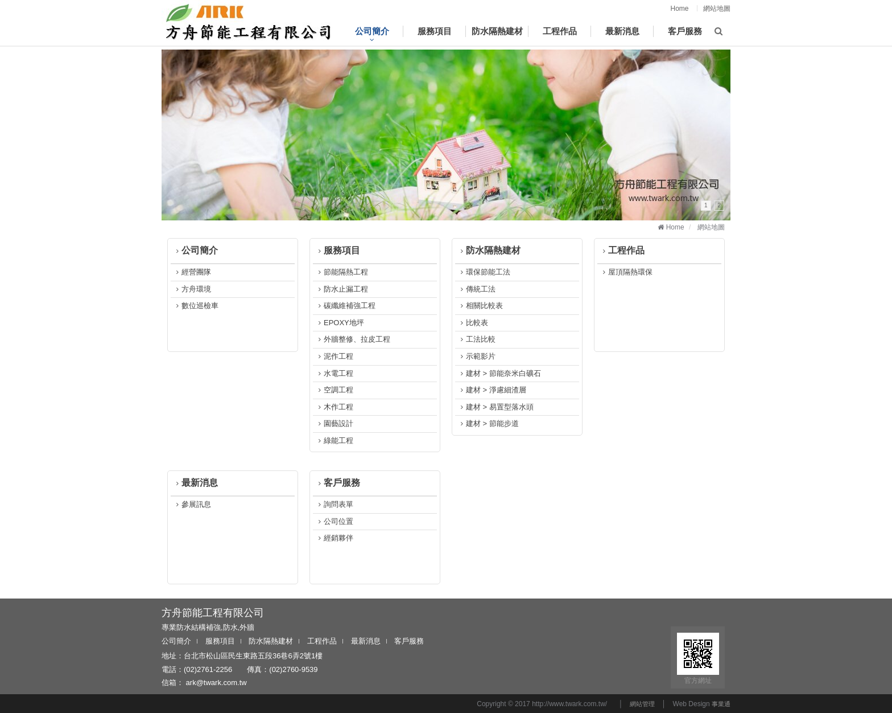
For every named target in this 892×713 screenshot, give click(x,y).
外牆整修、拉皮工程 (353, 339)
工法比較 (476, 339)
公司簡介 (196, 250)
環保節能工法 (484, 272)
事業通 (721, 703)
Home (680, 9)
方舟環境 (192, 289)
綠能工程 (334, 440)
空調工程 (334, 390)
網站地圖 (716, 9)
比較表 (473, 322)
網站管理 (642, 703)
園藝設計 (334, 423)
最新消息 (196, 482)
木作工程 (334, 407)
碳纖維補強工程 (345, 305)
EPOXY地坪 (340, 322)
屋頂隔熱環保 (626, 272)
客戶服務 (338, 482)
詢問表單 (334, 504)
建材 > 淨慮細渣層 (492, 390)
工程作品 (622, 250)
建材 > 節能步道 (488, 423)
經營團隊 (192, 272)
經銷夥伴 (334, 538)
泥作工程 (334, 356)
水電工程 (334, 373)
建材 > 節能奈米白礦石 (499, 373)
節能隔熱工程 (342, 272)
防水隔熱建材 (489, 250)
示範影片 (476, 356)
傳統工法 (476, 289)
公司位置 (334, 521)
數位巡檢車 (196, 305)
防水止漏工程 (342, 289)
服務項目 (338, 250)
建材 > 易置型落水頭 (496, 407)
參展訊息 (192, 504)
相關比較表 (480, 305)
